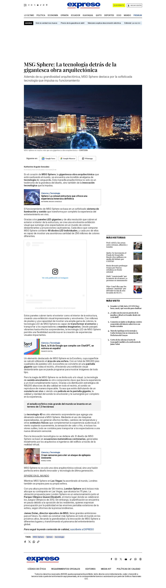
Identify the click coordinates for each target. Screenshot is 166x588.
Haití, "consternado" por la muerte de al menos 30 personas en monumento (116, 278)
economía (53, 15)
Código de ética (37, 569)
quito (99, 15)
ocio (118, 15)
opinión (64, 15)
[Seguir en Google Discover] (68, 158)
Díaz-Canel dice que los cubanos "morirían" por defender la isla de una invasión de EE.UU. (116, 289)
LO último (29, 15)
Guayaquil (88, 15)
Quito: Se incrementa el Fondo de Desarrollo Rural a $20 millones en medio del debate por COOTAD (116, 257)
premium (138, 15)
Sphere (49, 537)
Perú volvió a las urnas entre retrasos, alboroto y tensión (117, 244)
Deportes (109, 15)
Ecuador (75, 15)
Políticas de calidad (128, 569)
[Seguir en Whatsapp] (87, 158)
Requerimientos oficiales (65, 569)
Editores (90, 569)
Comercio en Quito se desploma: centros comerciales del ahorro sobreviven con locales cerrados (126, 324)
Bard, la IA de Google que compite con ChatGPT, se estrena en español (67, 347)
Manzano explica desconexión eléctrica (104, 23)
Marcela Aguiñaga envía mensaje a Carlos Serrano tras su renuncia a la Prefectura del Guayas (124, 332)
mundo (127, 15)
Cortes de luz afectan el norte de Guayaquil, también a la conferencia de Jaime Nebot (125, 341)
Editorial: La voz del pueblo (135, 23)
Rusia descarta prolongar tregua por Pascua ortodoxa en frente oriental (116, 268)
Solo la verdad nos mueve (46, 23)
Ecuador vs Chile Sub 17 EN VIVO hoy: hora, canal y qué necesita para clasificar (126, 307)
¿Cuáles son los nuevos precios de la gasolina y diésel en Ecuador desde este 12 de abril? (125, 315)
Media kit (106, 569)
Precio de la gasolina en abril (72, 23)
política (41, 15)
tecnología (59, 537)
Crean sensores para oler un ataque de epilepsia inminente (66, 456)
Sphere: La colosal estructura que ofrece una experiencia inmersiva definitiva (64, 197)
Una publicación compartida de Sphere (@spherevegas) (55, 308)
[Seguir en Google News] (48, 158)
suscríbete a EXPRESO (82, 529)
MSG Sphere (38, 537)
